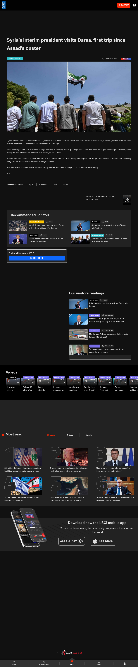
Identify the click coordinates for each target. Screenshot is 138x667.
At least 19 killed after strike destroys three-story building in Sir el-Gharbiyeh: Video (28, 389)
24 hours (50, 435)
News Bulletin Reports (36, 222)
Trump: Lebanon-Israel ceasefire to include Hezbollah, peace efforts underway (68, 469)
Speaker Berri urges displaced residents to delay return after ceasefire (115, 498)
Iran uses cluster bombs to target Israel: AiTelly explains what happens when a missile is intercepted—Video (13, 389)
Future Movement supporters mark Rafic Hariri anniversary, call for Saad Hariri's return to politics (121, 389)
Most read (14, 434)
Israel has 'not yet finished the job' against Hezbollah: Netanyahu (109, 239)
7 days (70, 435)
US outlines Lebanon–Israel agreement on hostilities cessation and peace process (22, 469)
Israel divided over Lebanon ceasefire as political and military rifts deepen (46, 226)
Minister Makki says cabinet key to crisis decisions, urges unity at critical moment (106, 320)
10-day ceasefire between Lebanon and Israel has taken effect (21, 498)
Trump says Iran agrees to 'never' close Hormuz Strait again (46, 239)
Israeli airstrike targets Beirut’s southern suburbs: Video (42, 389)
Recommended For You (30, 215)
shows (99, 663)
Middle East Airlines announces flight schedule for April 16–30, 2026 (109, 335)
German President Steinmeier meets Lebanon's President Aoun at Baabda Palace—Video (104, 389)
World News (95, 222)
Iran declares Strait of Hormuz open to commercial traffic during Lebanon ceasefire (67, 499)
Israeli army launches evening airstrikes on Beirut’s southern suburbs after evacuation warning (75, 389)
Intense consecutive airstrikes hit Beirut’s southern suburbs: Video (58, 389)
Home (14, 663)
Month (87, 435)
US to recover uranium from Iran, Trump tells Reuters (108, 226)
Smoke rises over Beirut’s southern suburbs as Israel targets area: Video (90, 389)
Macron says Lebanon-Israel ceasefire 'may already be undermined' (113, 469)
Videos (11, 372)
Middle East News (97, 235)
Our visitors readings (86, 293)
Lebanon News (94, 315)
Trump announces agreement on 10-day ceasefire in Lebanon (106, 350)
